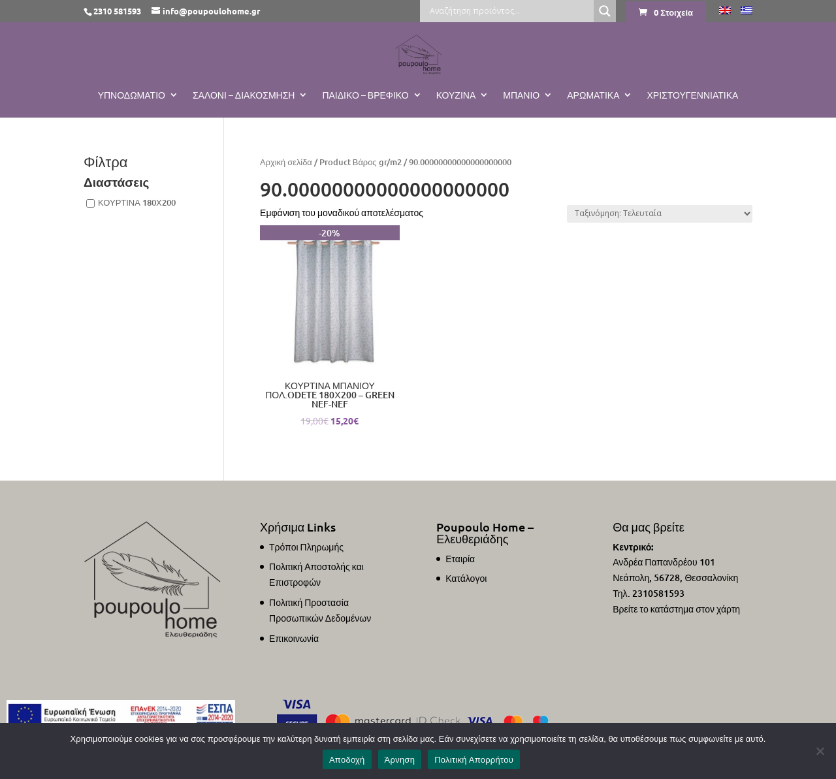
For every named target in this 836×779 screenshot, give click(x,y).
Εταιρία (460, 558)
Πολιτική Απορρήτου (473, 760)
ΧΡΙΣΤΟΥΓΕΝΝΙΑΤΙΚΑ (692, 95)
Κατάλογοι (466, 578)
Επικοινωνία (294, 638)
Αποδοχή (347, 760)
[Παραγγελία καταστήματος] (659, 214)
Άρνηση (400, 760)
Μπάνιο (521, 95)
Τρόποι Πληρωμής (306, 547)
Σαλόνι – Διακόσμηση (244, 95)
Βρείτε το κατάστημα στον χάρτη (676, 609)
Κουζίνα (456, 95)
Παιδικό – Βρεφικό (365, 95)
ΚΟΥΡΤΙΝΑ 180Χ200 (137, 202)
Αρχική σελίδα (286, 162)
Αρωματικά (593, 95)
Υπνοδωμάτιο (131, 95)
